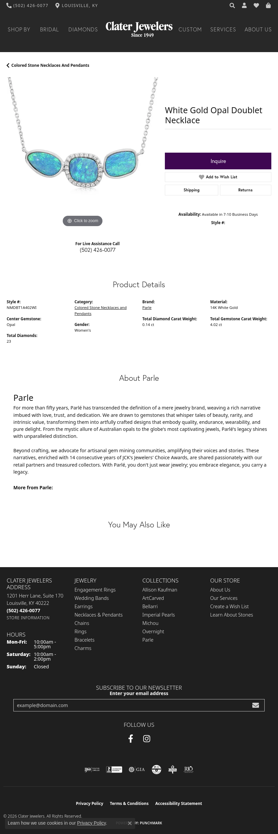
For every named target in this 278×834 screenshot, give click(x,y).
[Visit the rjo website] (189, 770)
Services (223, 29)
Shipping (192, 189)
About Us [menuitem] (220, 590)
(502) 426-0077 (97, 249)
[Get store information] (28, 618)
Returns (245, 189)
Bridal (49, 29)
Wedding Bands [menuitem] (91, 598)
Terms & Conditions (129, 803)
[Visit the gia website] (137, 770)
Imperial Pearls (159, 615)
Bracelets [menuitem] (84, 640)
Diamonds (83, 29)
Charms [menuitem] (82, 648)
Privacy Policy (89, 803)
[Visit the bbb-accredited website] (114, 770)
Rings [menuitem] (80, 631)
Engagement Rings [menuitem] (94, 590)
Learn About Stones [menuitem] (231, 615)
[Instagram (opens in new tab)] (147, 739)
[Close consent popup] (130, 823)
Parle (147, 307)
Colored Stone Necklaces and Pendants (50, 65)
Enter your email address (139, 693)
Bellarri (150, 606)
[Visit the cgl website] (157, 770)
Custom (190, 29)
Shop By (19, 29)
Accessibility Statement (178, 803)
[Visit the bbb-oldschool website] (172, 770)
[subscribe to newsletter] (255, 705)
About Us (258, 29)
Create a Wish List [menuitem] (229, 606)
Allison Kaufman (160, 590)
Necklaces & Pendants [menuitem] (98, 615)
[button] (232, 5)
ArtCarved (153, 598)
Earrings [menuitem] (83, 606)
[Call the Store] (23, 610)
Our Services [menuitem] (224, 598)
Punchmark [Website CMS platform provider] (151, 823)
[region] (82, 153)
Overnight (153, 631)
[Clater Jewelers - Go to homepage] (139, 29)
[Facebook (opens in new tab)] (130, 739)
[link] (27, 5)
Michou (151, 623)
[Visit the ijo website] (91, 770)
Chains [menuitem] (81, 623)
